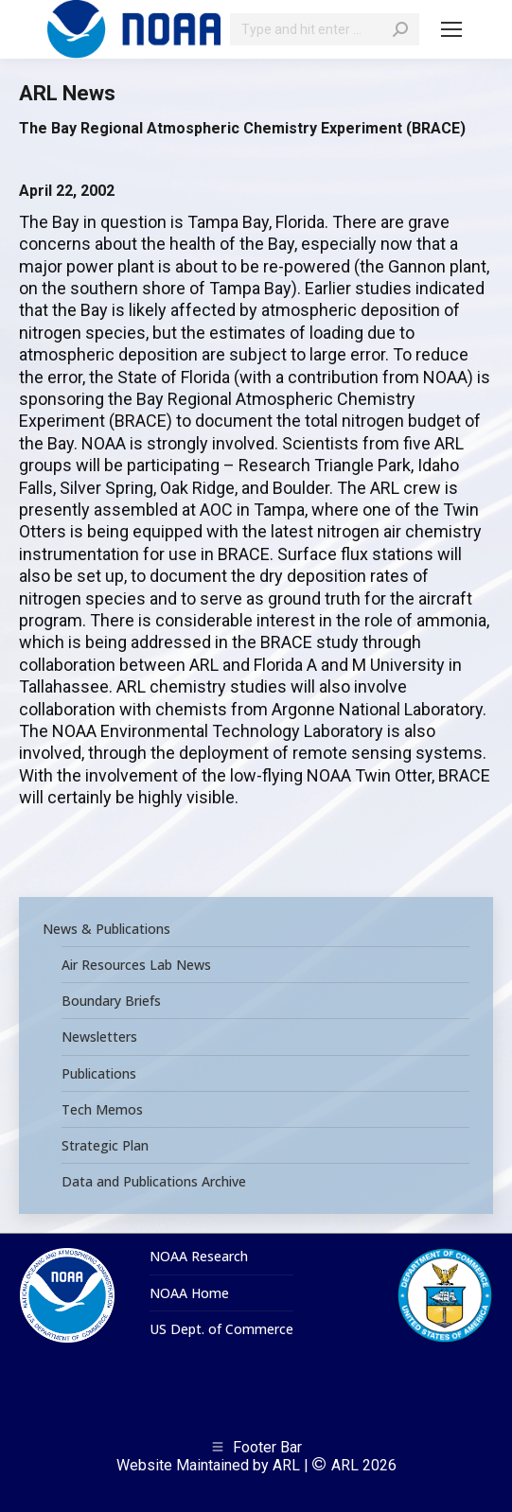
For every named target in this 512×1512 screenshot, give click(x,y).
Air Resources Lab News (136, 965)
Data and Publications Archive (154, 1181)
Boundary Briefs (111, 1001)
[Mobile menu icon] (451, 29)
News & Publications (106, 929)
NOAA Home (189, 1293)
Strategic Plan (105, 1145)
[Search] (324, 29)
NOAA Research (199, 1256)
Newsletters (99, 1037)
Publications (99, 1073)
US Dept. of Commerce (221, 1329)
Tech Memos (102, 1109)
